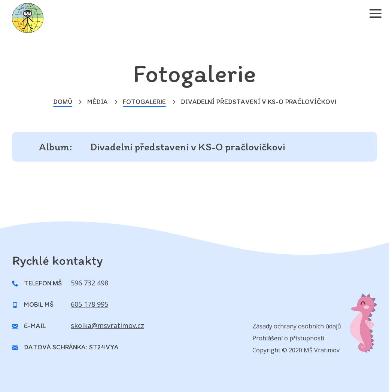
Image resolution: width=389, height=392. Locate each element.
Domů (62, 102)
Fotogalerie (144, 102)
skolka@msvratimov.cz (107, 325)
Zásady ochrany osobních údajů (296, 326)
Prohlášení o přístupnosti (288, 338)
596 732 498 (89, 282)
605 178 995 (89, 304)
